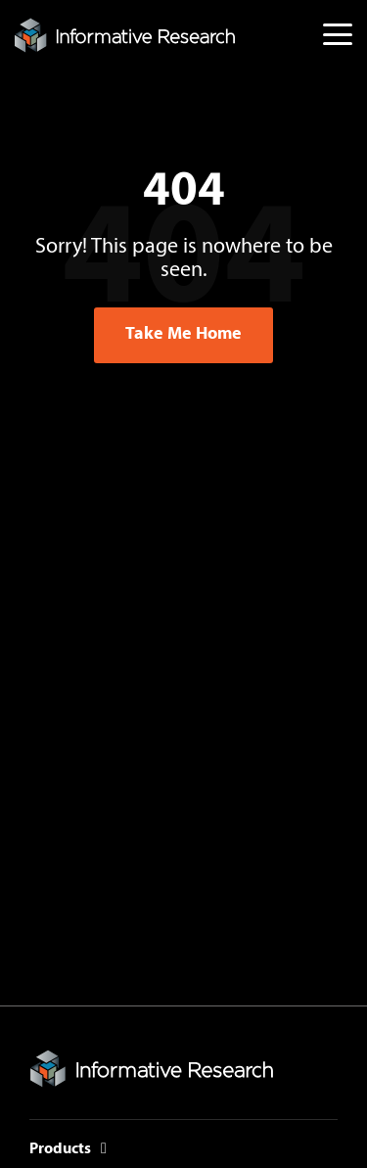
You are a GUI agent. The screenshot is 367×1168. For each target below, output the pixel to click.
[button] (337, 32)
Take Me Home (183, 334)
